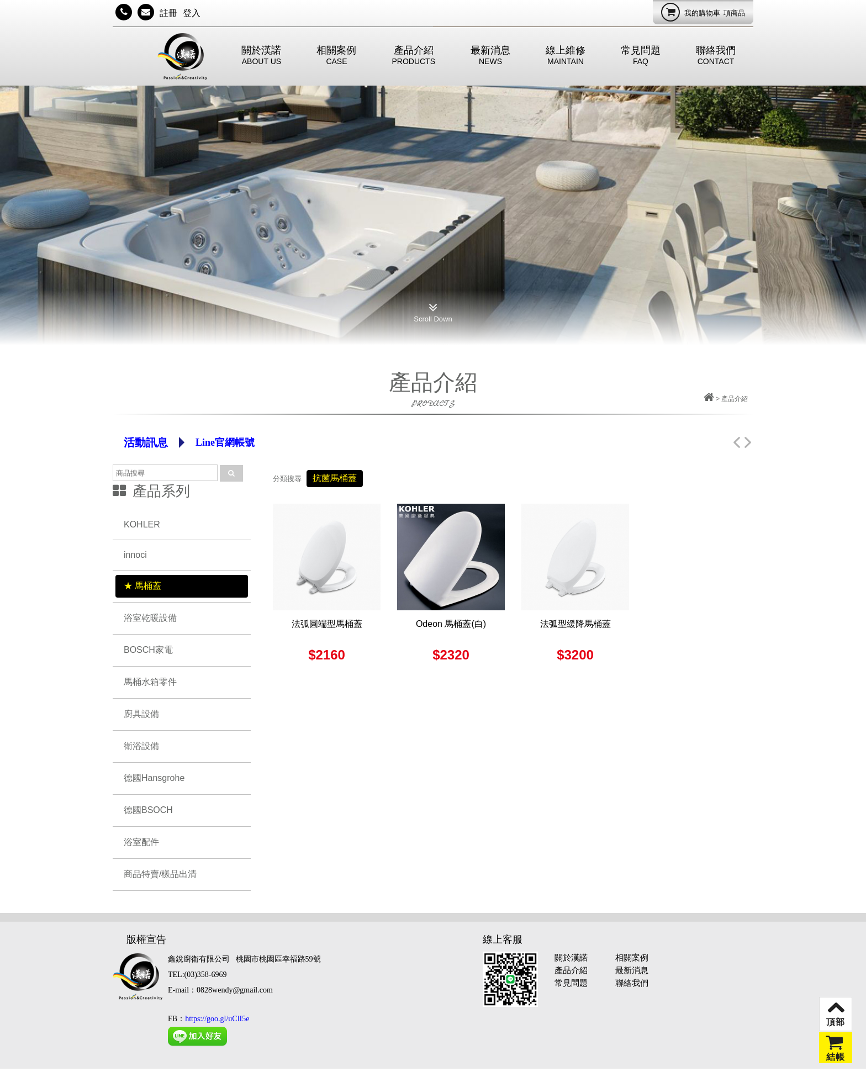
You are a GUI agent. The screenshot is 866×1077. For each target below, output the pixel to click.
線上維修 (565, 55)
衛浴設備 (141, 746)
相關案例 (336, 55)
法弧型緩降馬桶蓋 (575, 624)
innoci (135, 554)
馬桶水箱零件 (150, 682)
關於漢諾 (261, 55)
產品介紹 (413, 55)
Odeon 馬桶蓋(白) (451, 624)
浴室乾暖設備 (150, 617)
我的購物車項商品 (703, 12)
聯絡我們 (716, 55)
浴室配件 (141, 842)
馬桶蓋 (148, 585)
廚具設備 (141, 714)
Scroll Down (433, 310)
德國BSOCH (148, 810)
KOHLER (142, 524)
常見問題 (641, 55)
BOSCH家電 (148, 649)
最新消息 (490, 55)
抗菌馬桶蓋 (335, 478)
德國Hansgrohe (154, 778)
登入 (191, 13)
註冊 (168, 13)
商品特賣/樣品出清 (160, 874)
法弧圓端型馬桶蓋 (327, 624)
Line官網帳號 (225, 442)
